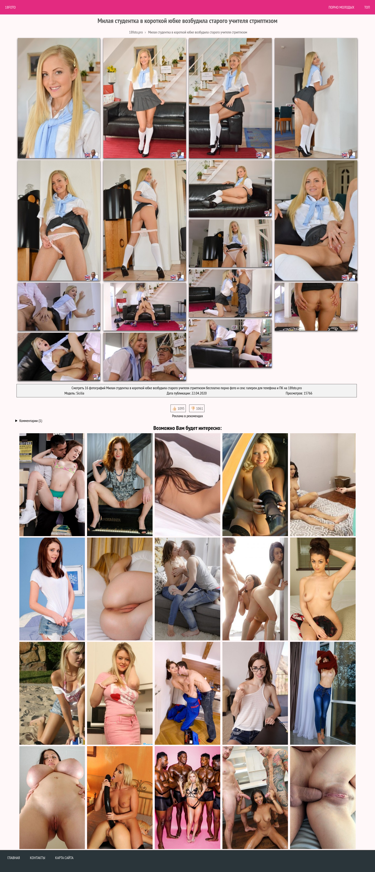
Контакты (37, 857)
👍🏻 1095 (178, 408)
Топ (367, 7)
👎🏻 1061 (197, 408)
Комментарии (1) (30, 420)
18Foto (10, 7)
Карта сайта (64, 857)
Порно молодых (341, 7)
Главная (13, 857)
